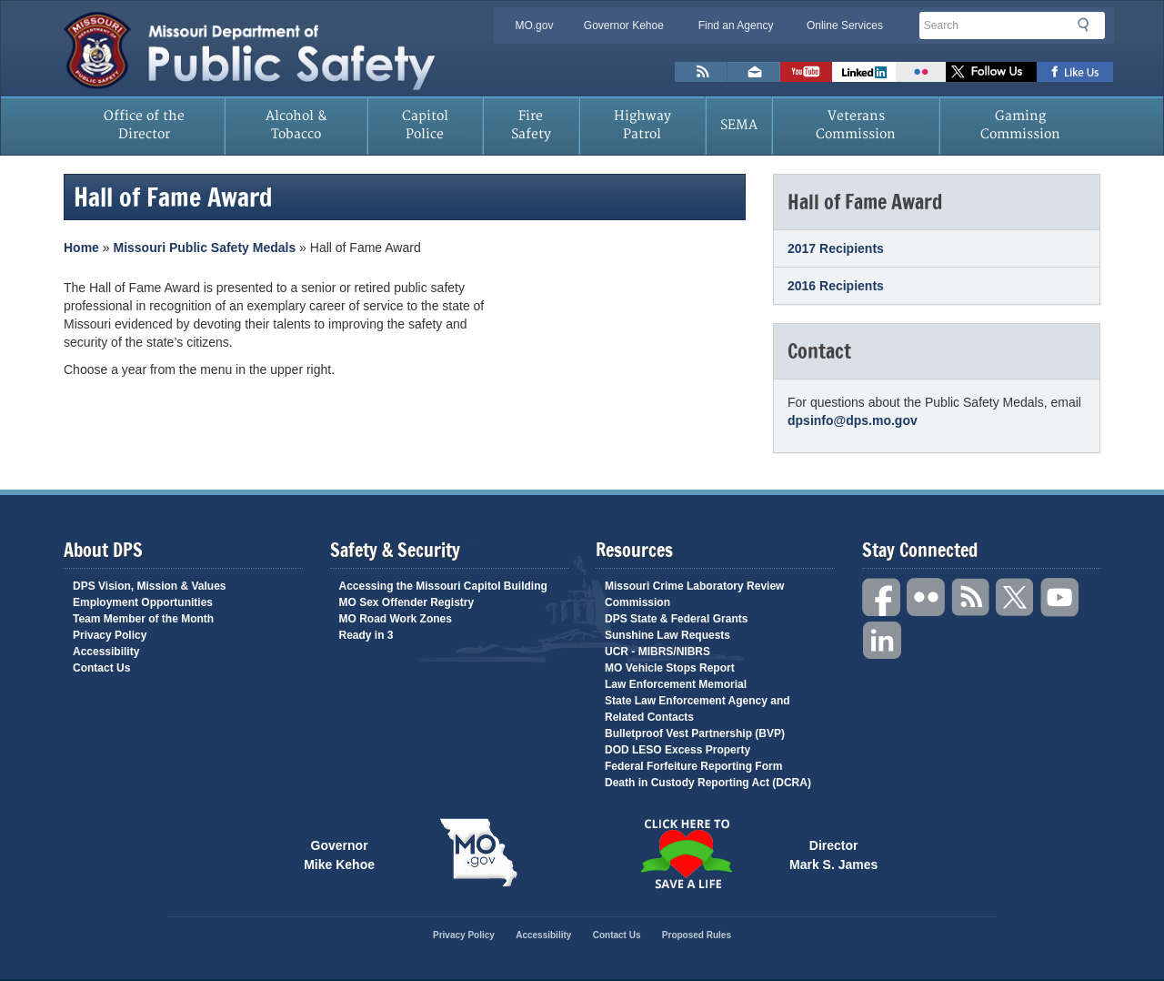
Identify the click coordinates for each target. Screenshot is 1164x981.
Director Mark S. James (833, 853)
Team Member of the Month (143, 618)
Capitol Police (425, 125)
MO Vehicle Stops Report (670, 668)
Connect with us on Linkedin (864, 72)
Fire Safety (531, 125)
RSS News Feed (701, 72)
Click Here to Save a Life (685, 853)
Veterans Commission (856, 125)
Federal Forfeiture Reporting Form (693, 766)
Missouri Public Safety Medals (204, 247)
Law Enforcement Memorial (676, 684)
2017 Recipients (836, 248)
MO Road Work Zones (395, 618)
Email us (754, 72)
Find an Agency (736, 25)
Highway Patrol (642, 125)
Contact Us (101, 668)
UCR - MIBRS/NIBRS (657, 651)
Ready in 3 (366, 635)
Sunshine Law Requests (667, 635)
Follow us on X (991, 72)
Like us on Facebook (1075, 72)
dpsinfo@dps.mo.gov (853, 420)
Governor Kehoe (624, 25)
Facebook (882, 597)
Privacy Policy (109, 635)
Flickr (921, 72)
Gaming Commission (1020, 125)
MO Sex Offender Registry (407, 602)
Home (81, 247)
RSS (971, 597)
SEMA (739, 125)
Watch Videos (806, 72)
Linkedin (882, 641)
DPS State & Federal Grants (676, 618)
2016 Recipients (836, 285)
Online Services (845, 25)
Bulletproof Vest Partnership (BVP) (695, 733)
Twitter (1016, 597)
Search (1088, 24)
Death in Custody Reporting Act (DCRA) (708, 782)
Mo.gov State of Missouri (478, 852)
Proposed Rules (696, 935)
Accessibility (106, 651)
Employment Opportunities (143, 602)
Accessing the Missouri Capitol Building (443, 586)
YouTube (1060, 597)
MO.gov (534, 25)
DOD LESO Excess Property (677, 749)
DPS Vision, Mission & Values (149, 586)
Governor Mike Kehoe (339, 853)
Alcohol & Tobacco (296, 125)
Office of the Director (144, 125)
